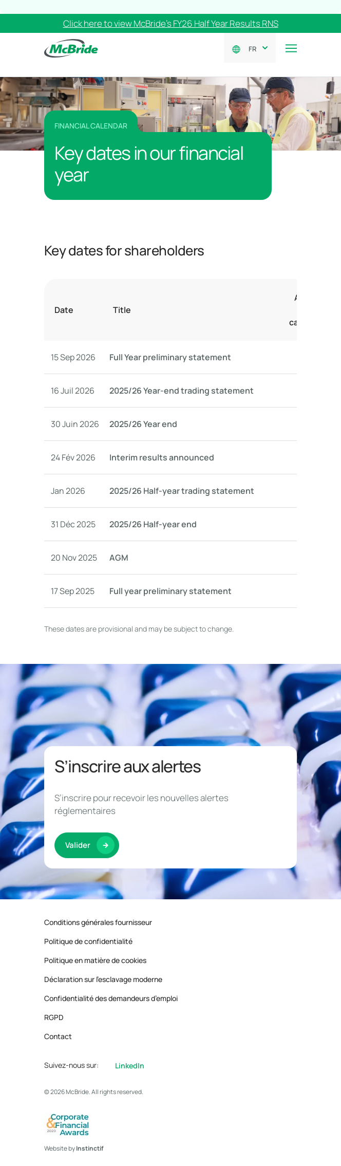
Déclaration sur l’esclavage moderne (103, 979)
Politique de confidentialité (88, 941)
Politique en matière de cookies (95, 960)
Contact (58, 1036)
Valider (77, 857)
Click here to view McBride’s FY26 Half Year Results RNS (170, 23)
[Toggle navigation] (291, 48)
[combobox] (256, 48)
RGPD (54, 1017)
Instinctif (90, 1148)
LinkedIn (129, 1065)
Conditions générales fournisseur (98, 922)
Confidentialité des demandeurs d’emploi (111, 998)
